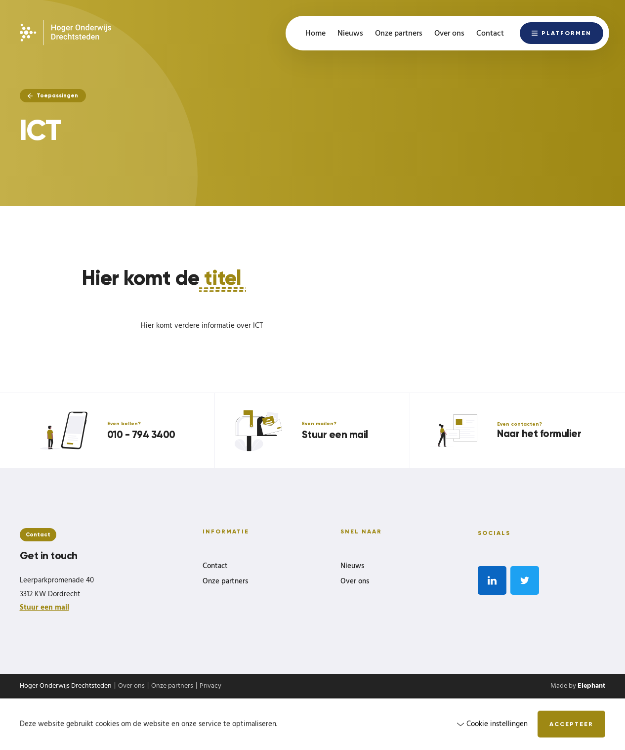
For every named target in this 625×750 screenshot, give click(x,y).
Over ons (354, 581)
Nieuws (352, 566)
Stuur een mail (44, 608)
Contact (215, 566)
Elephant (591, 686)
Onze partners (225, 581)
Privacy (210, 686)
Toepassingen (53, 95)
